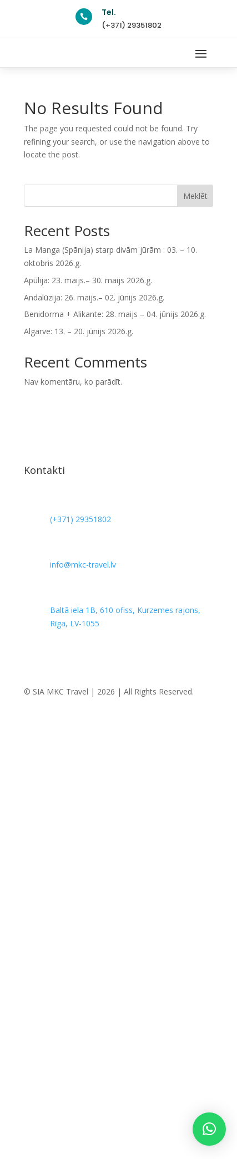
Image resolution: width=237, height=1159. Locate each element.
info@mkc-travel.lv (83, 564)
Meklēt (195, 196)
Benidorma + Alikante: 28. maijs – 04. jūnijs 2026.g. (115, 314)
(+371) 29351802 (132, 25)
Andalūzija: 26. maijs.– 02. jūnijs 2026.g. (94, 297)
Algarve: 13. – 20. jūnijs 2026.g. (78, 331)
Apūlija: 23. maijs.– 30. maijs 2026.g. (88, 280)
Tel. (109, 12)
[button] (209, 1129)
